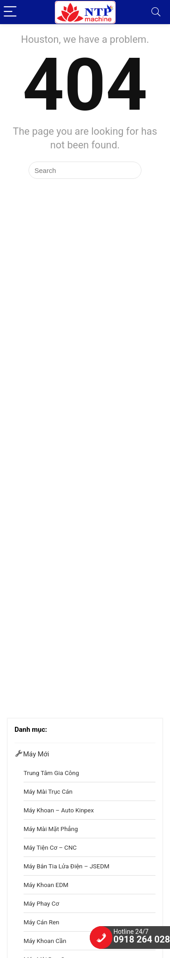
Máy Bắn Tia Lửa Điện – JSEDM (66, 866)
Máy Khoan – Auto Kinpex (59, 810)
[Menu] (11, 12)
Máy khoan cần (45, 940)
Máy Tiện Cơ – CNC (50, 847)
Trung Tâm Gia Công (51, 772)
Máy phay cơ (41, 903)
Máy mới (36, 754)
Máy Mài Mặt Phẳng (51, 828)
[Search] (156, 12)
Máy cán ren (41, 922)
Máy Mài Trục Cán (48, 791)
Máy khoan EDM (46, 884)
